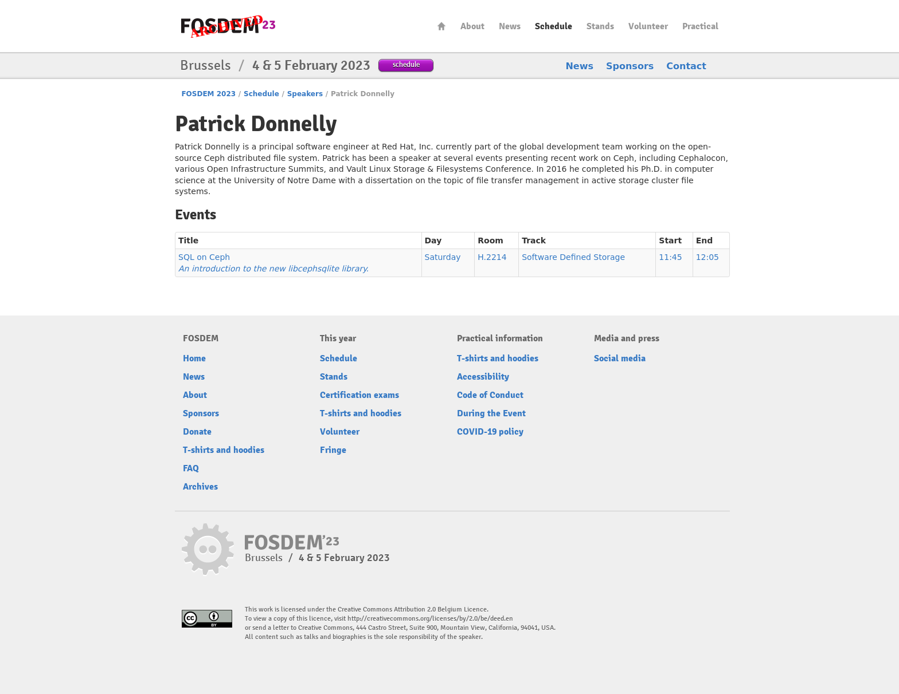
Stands (600, 26)
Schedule (553, 26)
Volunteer (648, 26)
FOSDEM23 (228, 26)
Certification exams (359, 395)
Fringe (333, 450)
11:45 (670, 257)
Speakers (305, 94)
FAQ (191, 468)
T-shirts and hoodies (223, 450)
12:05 (707, 257)
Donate (197, 431)
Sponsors (630, 66)
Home (441, 26)
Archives (200, 486)
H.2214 (492, 257)
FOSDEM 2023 (208, 94)
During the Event (491, 413)
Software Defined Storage (573, 257)
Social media (620, 358)
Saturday (443, 257)
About (472, 26)
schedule (406, 64)
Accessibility (483, 377)
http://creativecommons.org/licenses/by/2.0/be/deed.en (430, 618)
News (510, 26)
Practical (700, 26)
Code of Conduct (490, 395)
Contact (686, 66)
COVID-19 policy (490, 431)
